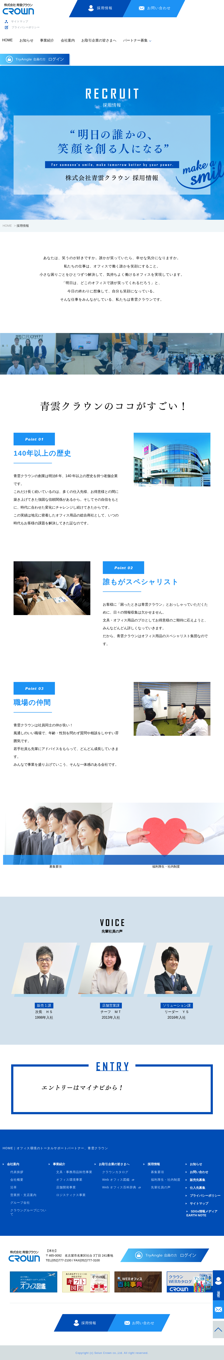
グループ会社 (20, 1202)
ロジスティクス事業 (71, 1195)
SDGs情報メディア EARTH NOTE (201, 1213)
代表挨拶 (16, 1172)
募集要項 (157, 1172)
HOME (7, 40)
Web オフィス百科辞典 (119, 1187)
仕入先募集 (197, 1187)
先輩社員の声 (161, 1187)
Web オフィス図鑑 (116, 1179)
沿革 (13, 1187)
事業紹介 (47, 40)
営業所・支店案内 (23, 1195)
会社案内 (68, 40)
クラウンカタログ (115, 1172)
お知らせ (26, 40)
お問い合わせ (159, 8)
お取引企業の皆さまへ (98, 40)
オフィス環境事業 (69, 1179)
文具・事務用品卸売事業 (74, 1172)
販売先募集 (197, 1180)
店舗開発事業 (66, 1187)
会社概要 (16, 1179)
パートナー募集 (135, 40)
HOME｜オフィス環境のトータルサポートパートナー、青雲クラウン (55, 1148)
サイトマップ (19, 21)
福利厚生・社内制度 (165, 1179)
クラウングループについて (28, 1212)
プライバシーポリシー (26, 27)
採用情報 (105, 8)
